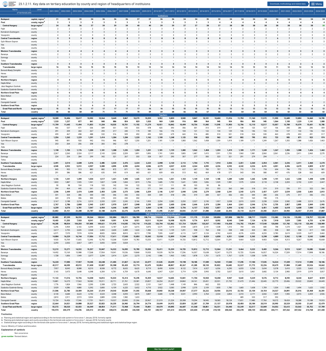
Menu (316, 4)
